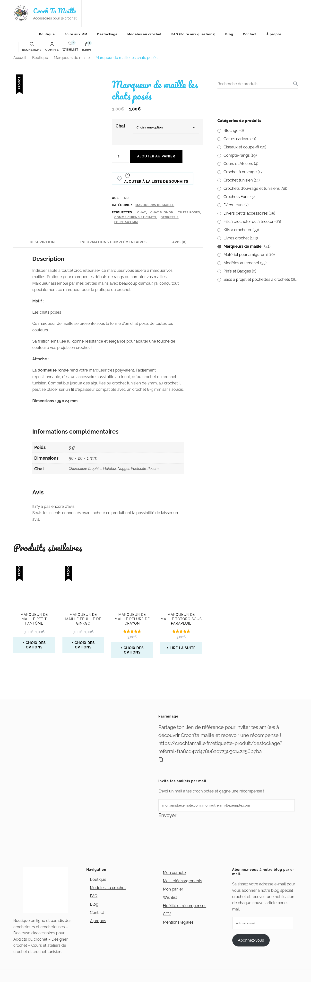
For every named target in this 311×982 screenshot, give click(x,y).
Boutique (47, 34)
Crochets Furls (237, 196)
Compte (52, 46)
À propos (274, 34)
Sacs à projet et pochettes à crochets (257, 279)
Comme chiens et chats (135, 217)
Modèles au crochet (144, 34)
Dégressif (170, 217)
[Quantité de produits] (120, 156)
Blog (229, 34)
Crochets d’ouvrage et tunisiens (252, 188)
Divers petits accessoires (246, 213)
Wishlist (170, 897)
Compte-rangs (237, 155)
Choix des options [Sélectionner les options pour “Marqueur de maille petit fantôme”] (36, 645)
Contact (250, 34)
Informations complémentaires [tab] (113, 242)
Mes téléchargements (182, 881)
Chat (120, 125)
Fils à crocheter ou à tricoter (249, 221)
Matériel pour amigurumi (246, 254)
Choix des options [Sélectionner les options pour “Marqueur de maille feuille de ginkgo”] (85, 645)
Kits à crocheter (237, 229)
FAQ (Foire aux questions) (193, 34)
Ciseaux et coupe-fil (241, 147)
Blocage (231, 130)
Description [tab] (42, 242)
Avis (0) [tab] (179, 242)
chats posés (189, 212)
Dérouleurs (233, 205)
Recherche (294, 84)
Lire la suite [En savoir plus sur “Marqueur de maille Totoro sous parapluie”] (183, 648)
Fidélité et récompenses (184, 905)
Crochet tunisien (238, 180)
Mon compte (174, 872)
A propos (98, 920)
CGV (167, 914)
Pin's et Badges (237, 271)
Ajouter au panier (156, 156)
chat (141, 212)
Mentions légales (178, 922)
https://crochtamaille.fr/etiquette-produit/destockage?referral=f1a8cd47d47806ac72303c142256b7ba (220, 747)
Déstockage (107, 34)
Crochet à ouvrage (240, 172)
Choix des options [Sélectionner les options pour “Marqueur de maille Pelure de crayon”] (134, 650)
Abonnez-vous (251, 940)
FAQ (93, 896)
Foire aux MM (76, 34)
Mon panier (173, 889)
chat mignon (161, 212)
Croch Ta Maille (54, 10)
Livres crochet (236, 238)
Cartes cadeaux (237, 138)
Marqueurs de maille (155, 205)
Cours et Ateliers (238, 163)
